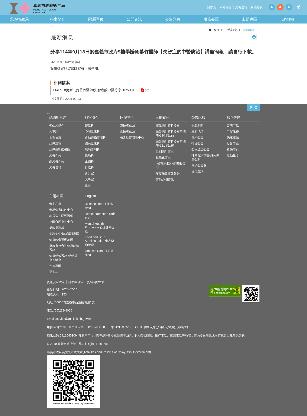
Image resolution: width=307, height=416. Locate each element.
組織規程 (55, 143)
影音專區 (233, 143)
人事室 (89, 179)
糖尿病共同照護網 (61, 216)
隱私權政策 (75, 282)
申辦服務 (233, 131)
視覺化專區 (163, 157)
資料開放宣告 (96, 282)
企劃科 (89, 161)
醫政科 (89, 125)
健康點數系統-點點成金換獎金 (63, 258)
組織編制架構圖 (59, 149)
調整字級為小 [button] (272, 7)
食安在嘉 (55, 204)
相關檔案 (62, 83)
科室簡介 (57, 19)
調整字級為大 (289, 7)
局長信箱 (241, 7)
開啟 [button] (253, 107)
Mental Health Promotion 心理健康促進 (100, 227)
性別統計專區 (165, 151)
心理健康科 (92, 131)
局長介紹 (55, 155)
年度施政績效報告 (168, 173)
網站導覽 (226, 7)
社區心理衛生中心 (61, 221)
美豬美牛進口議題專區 (64, 233)
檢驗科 (89, 155)
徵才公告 (197, 137)
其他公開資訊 (165, 179)
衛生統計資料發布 (168, 125)
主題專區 (249, 19)
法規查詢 (197, 171)
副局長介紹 (56, 161)
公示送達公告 (200, 149)
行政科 (89, 167)
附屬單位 (96, 19)
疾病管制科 (92, 149)
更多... (89, 185)
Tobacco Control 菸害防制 (99, 253)
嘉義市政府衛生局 (37, 8)
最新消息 (249, 30)
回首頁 (211, 7)
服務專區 (211, 19)
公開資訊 (134, 19)
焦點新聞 (197, 125)
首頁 (216, 30)
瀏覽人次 (53, 294)
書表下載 (233, 125)
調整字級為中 (280, 7)
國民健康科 (92, 143)
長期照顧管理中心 (132, 137)
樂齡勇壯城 (56, 227)
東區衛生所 (127, 125)
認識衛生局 (19, 19)
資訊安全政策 (56, 282)
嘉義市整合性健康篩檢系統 (64, 247)
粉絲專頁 (257, 7)
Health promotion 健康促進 (100, 216)
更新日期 (53, 289)
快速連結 (233, 137)
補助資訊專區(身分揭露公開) (205, 157)
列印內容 (254, 37)
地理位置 (55, 137)
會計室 (89, 173)
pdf (147, 90)
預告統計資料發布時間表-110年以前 (171, 133)
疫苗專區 (55, 266)
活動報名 (233, 155)
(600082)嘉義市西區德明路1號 (74, 302)
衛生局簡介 (56, 125)
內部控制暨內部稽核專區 (171, 165)
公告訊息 (172, 19)
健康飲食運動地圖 (61, 239)
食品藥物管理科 (95, 137)
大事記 (53, 131)
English (288, 19)
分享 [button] (298, 7)
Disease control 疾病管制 (99, 206)
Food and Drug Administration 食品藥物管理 (99, 241)
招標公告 (197, 143)
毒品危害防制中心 (61, 210)
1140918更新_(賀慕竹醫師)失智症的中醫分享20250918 (94, 90)
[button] (225, 291)
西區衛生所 (127, 131)
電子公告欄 (198, 165)
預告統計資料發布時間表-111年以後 (171, 143)
